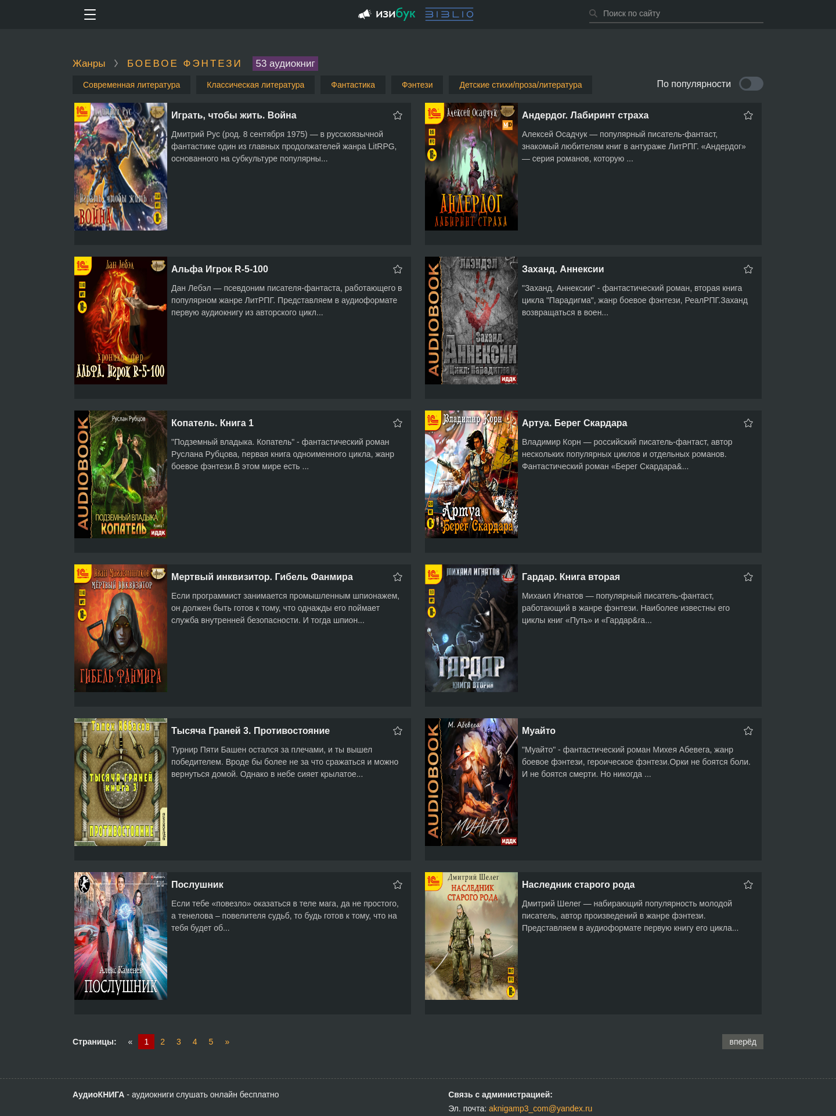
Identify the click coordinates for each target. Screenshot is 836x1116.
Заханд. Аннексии (563, 269)
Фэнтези (417, 84)
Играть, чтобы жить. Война (234, 115)
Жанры (89, 63)
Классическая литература (255, 84)
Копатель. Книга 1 (212, 423)
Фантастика (353, 84)
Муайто (539, 731)
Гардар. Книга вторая (571, 577)
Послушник (197, 885)
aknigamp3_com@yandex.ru (540, 1108)
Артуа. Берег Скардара (575, 423)
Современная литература (131, 84)
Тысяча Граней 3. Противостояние (250, 731)
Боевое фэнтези (185, 63)
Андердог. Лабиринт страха (585, 115)
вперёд (742, 1041)
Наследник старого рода (578, 885)
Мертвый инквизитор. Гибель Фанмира (262, 577)
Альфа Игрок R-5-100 (219, 269)
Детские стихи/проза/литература (520, 84)
